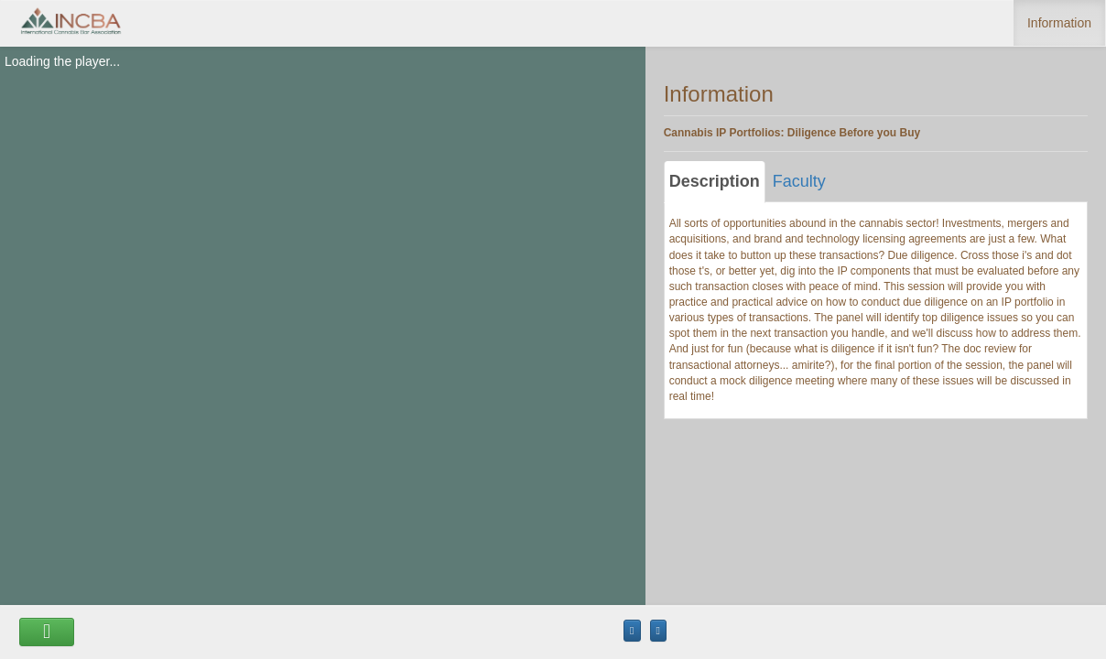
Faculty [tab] (799, 181)
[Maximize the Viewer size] (631, 630)
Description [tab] (714, 181)
